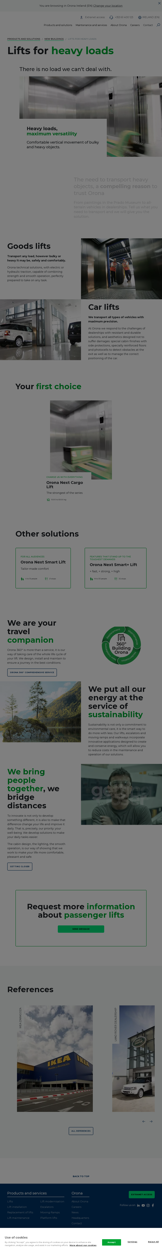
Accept (112, 1242)
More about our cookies (83, 1245)
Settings (132, 1242)
